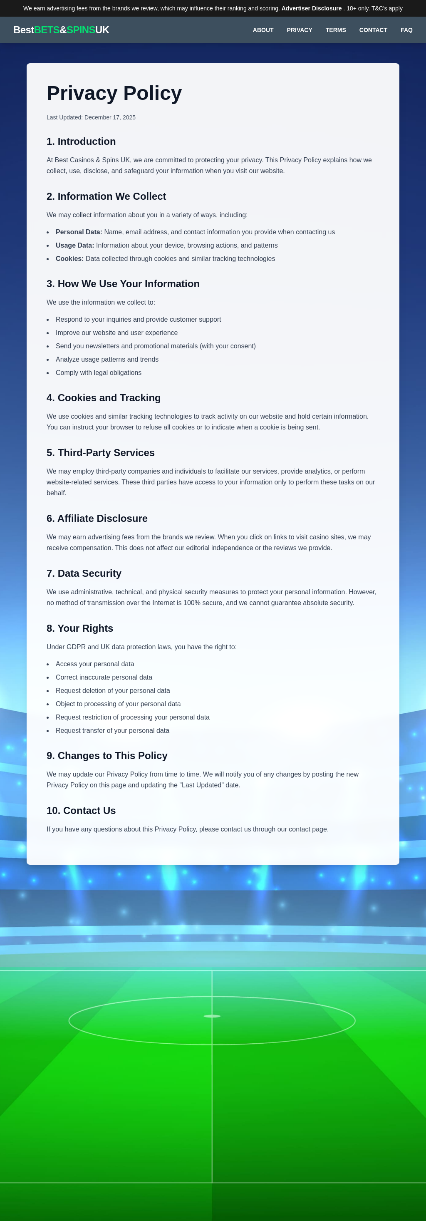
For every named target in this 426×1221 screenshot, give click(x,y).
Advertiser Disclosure (312, 8)
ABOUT (263, 30)
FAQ (407, 30)
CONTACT (373, 30)
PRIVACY (299, 30)
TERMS (336, 30)
